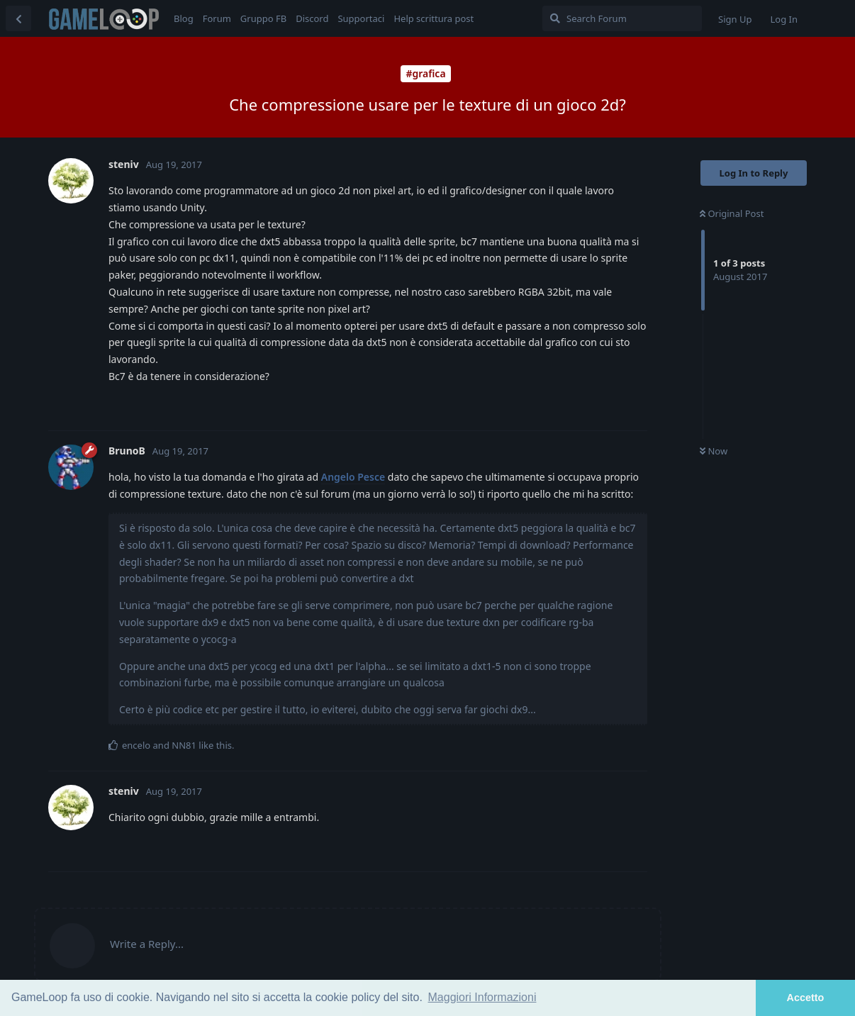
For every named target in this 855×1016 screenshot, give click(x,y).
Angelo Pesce (353, 477)
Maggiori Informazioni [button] (482, 997)
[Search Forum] (622, 18)
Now (713, 451)
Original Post (732, 213)
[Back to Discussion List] (18, 18)
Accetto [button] (806, 997)
